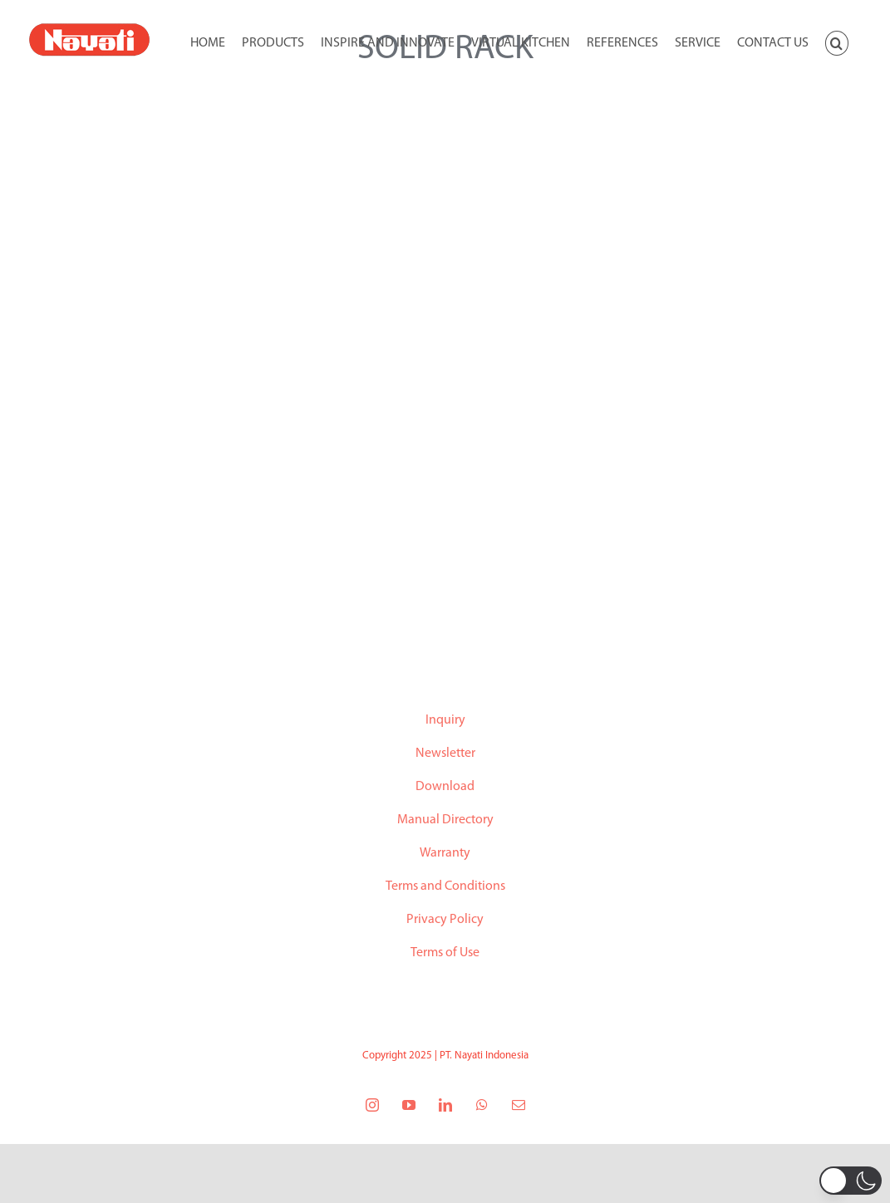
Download (445, 786)
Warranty (445, 853)
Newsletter (445, 753)
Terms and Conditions (445, 886)
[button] (836, 41)
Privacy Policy (445, 919)
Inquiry (445, 720)
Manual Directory (445, 820)
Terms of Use (445, 953)
